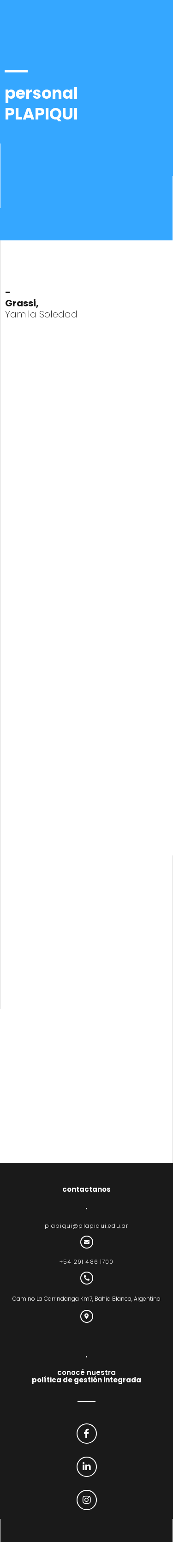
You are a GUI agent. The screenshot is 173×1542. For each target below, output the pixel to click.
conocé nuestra (86, 1376)
